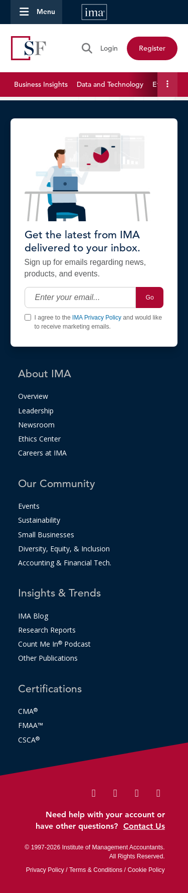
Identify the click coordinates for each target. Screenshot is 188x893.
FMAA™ (30, 725)
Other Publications (48, 658)
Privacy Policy (45, 869)
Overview (33, 396)
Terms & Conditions (95, 869)
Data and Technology (110, 84)
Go (150, 297)
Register (152, 48)
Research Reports (47, 630)
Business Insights (41, 84)
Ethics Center (39, 438)
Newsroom (36, 424)
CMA (28, 711)
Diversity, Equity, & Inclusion (64, 548)
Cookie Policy (145, 869)
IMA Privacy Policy (96, 317)
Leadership (36, 410)
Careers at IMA (42, 453)
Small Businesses (46, 534)
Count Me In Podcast (54, 644)
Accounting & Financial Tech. (64, 562)
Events (29, 506)
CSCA (29, 740)
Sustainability (39, 520)
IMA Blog (33, 616)
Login (109, 48)
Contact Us (144, 826)
